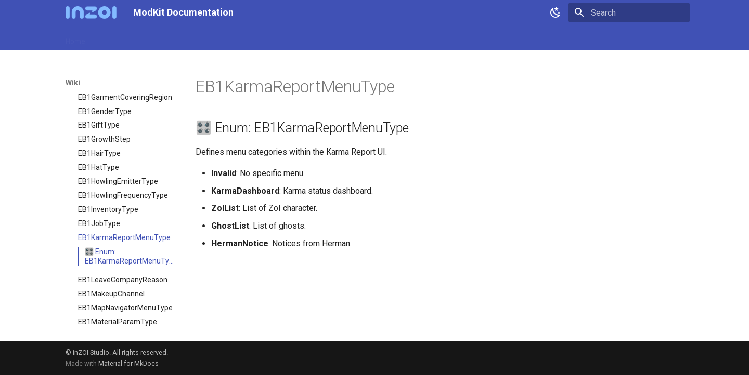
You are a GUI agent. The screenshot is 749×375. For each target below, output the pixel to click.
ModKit (169, 38)
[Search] (629, 12)
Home (75, 38)
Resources (252, 38)
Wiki (288, 38)
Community (361, 38)
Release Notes (121, 38)
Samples (207, 38)
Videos (318, 38)
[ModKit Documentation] (91, 12)
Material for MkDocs (128, 363)
